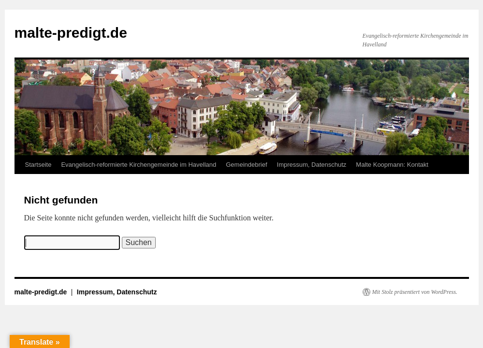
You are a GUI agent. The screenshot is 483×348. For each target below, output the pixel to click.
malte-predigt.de (71, 33)
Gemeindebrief (246, 164)
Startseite (38, 164)
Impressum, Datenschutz (312, 164)
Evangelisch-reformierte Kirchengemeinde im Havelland (138, 164)
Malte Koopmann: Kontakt (392, 164)
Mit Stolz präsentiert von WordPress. (414, 292)
